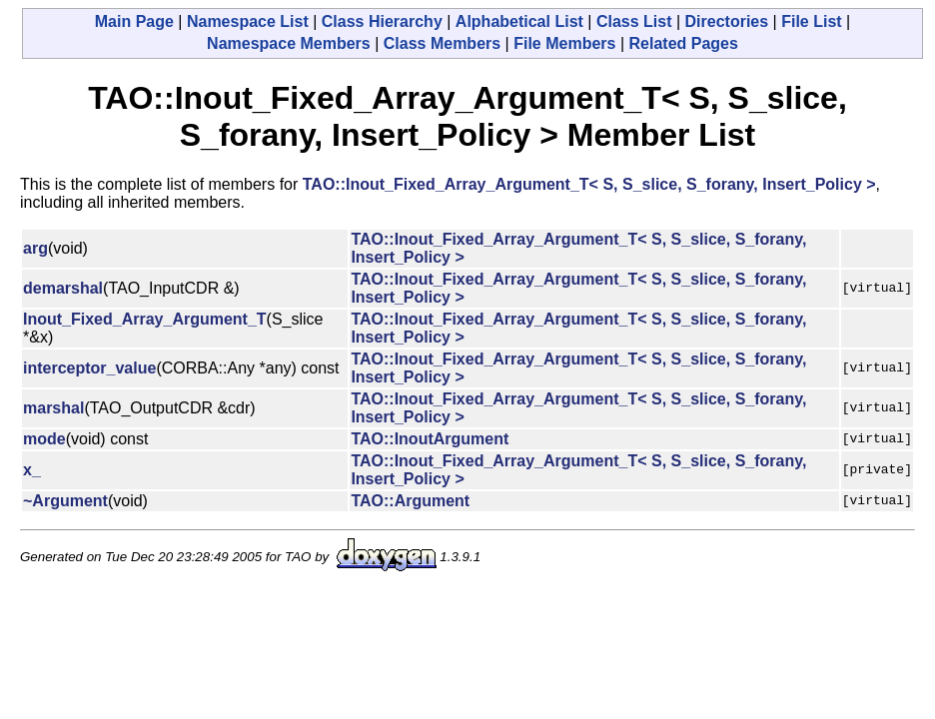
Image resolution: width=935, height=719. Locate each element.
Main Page (134, 21)
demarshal (63, 288)
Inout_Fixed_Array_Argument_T (145, 319)
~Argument (65, 500)
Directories (727, 21)
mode (44, 438)
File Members (564, 43)
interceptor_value (89, 368)
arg (35, 248)
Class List (634, 21)
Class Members (442, 43)
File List (811, 21)
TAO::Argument (410, 500)
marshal (53, 407)
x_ (32, 469)
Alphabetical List (519, 21)
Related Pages (683, 43)
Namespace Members (289, 43)
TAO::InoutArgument (429, 438)
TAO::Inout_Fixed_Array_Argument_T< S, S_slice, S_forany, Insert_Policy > (589, 184)
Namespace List (248, 21)
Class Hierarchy (382, 21)
